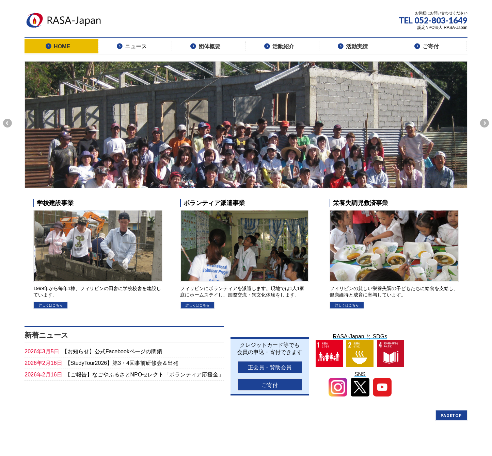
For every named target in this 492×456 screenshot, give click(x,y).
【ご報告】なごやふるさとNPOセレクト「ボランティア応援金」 (144, 374)
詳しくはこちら (51, 305)
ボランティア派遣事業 (214, 202)
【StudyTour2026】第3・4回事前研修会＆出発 (121, 363)
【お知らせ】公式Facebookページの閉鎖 (112, 351)
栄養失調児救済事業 (360, 202)
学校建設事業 (55, 202)
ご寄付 (269, 385)
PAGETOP (451, 415)
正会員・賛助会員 (269, 367)
